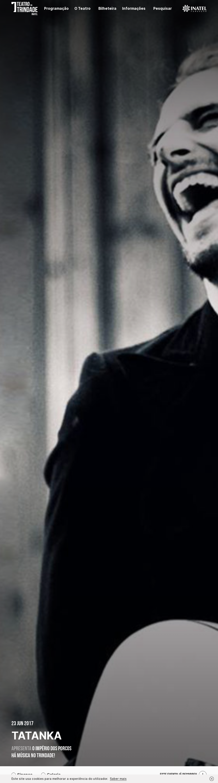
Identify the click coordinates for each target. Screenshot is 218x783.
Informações (133, 8)
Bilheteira (107, 8)
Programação (56, 8)
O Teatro (82, 8)
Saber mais (118, 778)
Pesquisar (162, 8)
